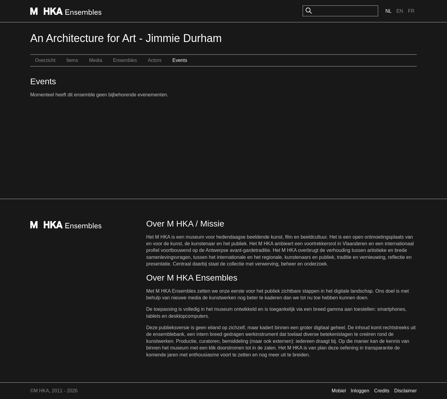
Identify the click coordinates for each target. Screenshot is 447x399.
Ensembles (125, 60)
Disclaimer (405, 390)
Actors (154, 60)
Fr (411, 11)
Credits (382, 390)
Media (95, 60)
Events (179, 60)
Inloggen (360, 390)
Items (72, 60)
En (399, 11)
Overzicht (45, 60)
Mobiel (339, 390)
